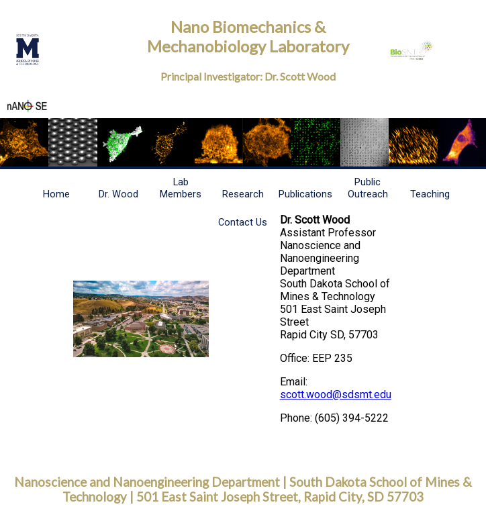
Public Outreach (368, 188)
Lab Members (180, 188)
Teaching (430, 194)
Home (56, 194)
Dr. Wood (118, 194)
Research (243, 194)
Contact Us (242, 222)
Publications (305, 194)
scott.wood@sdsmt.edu (335, 394)
